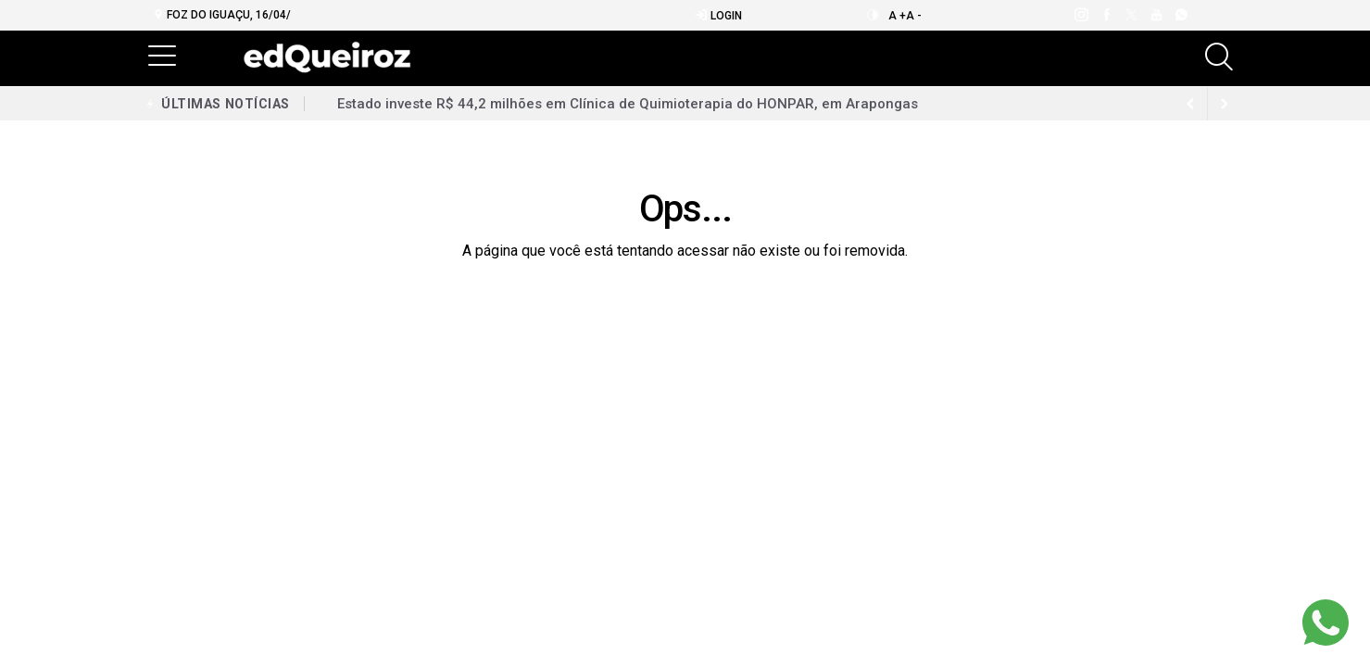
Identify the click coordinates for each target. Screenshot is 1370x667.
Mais (596, 56)
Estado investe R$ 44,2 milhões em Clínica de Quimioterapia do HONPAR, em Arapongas (627, 103)
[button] (162, 54)
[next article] (1191, 103)
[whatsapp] (1181, 15)
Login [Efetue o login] (718, 15)
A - (914, 15)
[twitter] (1131, 15)
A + (897, 15)
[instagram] (1081, 15)
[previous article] (1224, 103)
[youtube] (1156, 15)
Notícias (516, 56)
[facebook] (1106, 15)
